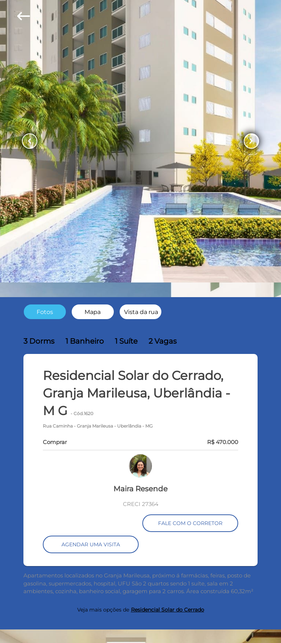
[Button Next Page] (251, 141)
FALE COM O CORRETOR (190, 523)
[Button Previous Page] (29, 141)
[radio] (44, 311)
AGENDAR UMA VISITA (90, 544)
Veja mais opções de (140, 609)
